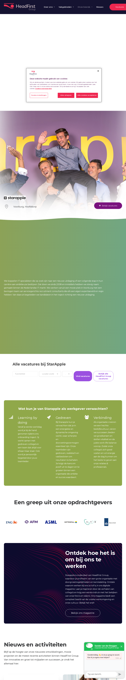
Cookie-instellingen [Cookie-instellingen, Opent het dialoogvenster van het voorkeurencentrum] (39, 95)
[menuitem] (49, 7)
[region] (64, 85)
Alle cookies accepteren (87, 95)
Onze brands (85, 7)
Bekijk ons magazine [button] (82, 613)
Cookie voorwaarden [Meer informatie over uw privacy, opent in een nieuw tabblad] (43, 88)
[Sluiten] (98, 71)
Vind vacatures (83, 376)
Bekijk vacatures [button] (108, 205)
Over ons (49, 7)
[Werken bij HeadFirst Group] (20, 7)
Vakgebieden (66, 7)
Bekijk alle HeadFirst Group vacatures (103, 376)
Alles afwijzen (65, 95)
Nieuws (99, 7)
